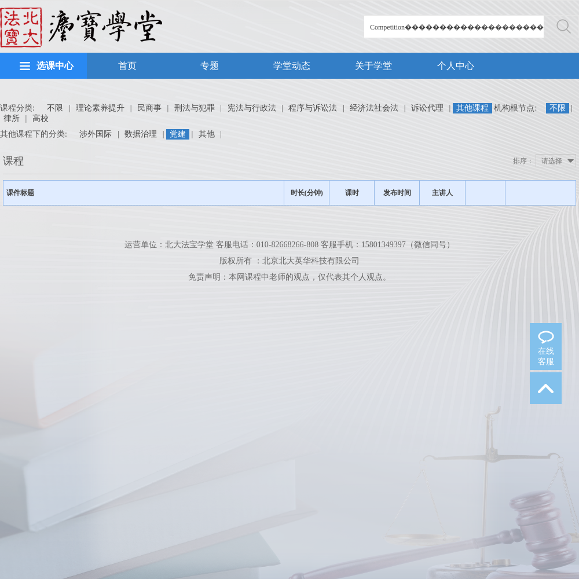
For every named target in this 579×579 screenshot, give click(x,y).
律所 (11, 118)
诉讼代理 (427, 108)
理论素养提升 (100, 108)
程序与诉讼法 (312, 108)
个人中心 (455, 66)
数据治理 (140, 134)
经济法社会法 (374, 108)
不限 (55, 108)
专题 (209, 66)
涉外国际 (95, 134)
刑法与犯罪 (194, 108)
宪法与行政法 (252, 108)
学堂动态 (291, 66)
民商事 (149, 108)
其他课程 (472, 108)
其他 (207, 134)
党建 (178, 134)
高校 (40, 118)
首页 (127, 66)
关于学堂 (373, 66)
